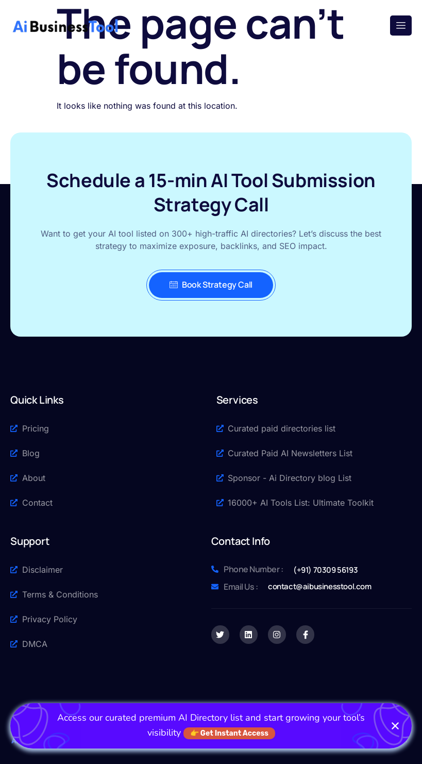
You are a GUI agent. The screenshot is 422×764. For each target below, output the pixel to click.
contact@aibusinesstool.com (320, 586)
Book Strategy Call (211, 284)
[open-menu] (401, 25)
